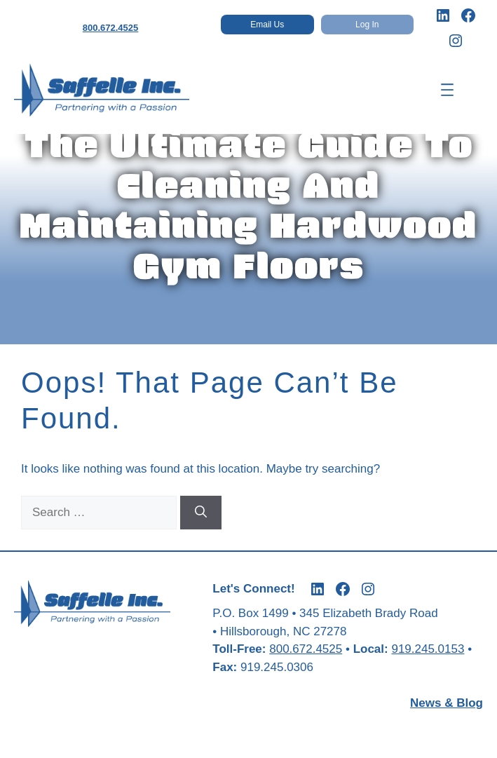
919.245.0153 (427, 649)
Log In (367, 24)
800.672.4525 (111, 27)
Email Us (267, 24)
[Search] (201, 512)
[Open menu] (447, 89)
